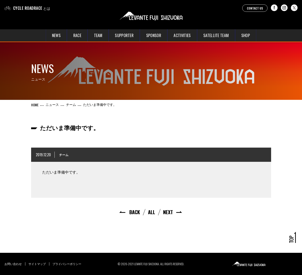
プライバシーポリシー (66, 263)
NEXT (168, 212)
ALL (151, 212)
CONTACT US (255, 8)
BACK (134, 212)
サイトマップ (37, 263)
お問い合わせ (13, 263)
